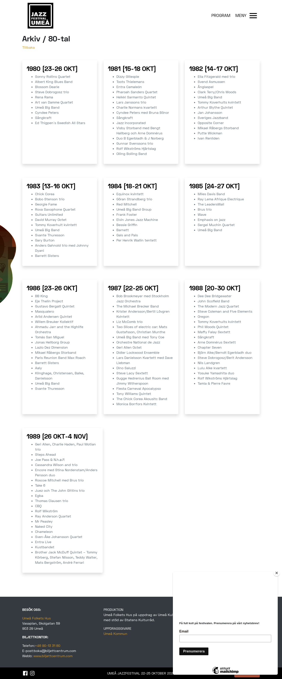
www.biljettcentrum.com (53, 656)
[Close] (276, 573)
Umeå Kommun (115, 633)
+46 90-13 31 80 (47, 645)
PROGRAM (220, 15)
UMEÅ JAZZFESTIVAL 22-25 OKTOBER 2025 (141, 673)
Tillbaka (28, 47)
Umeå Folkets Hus (36, 618)
